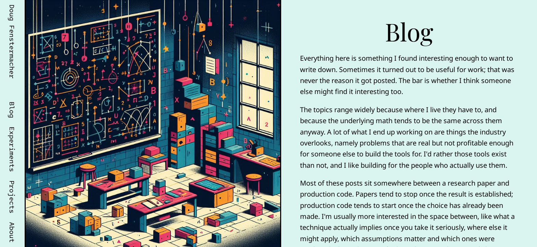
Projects (12, 196)
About (12, 232)
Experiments (12, 149)
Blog (12, 110)
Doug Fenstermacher (12, 41)
